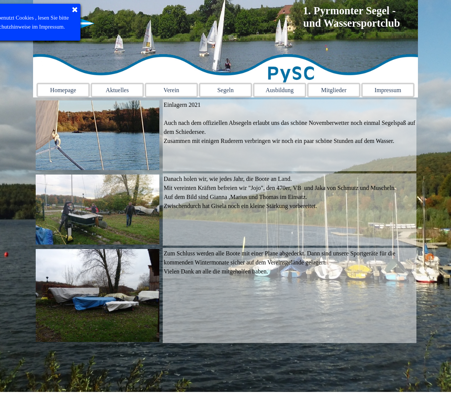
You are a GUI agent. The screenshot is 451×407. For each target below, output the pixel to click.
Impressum (387, 90)
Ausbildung (280, 90)
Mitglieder (334, 90)
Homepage (63, 90)
